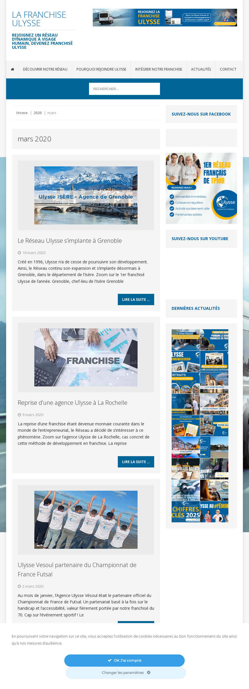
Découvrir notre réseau (45, 69)
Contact (228, 69)
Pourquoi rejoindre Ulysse (101, 69)
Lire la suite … (136, 301)
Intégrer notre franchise (158, 69)
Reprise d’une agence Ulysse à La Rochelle (72, 405)
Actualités (201, 69)
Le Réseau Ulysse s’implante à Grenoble (70, 240)
